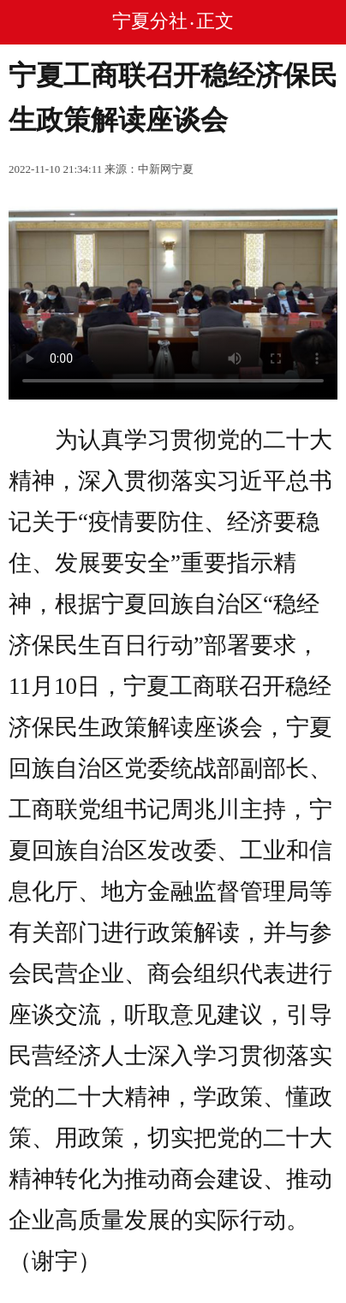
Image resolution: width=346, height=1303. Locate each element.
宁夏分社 (150, 21)
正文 (215, 21)
